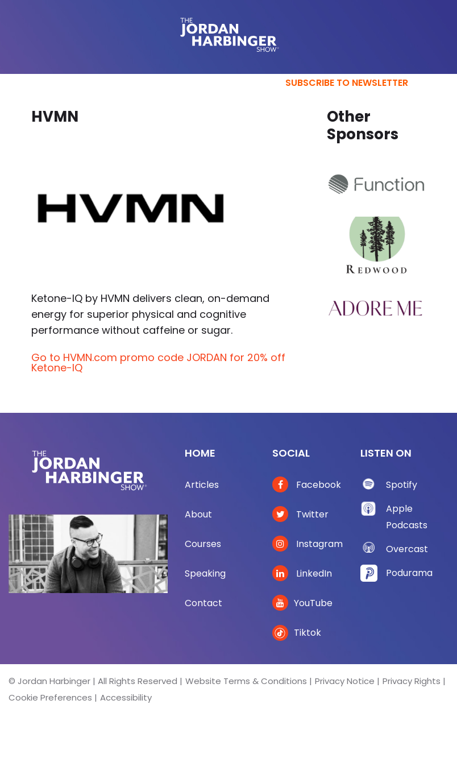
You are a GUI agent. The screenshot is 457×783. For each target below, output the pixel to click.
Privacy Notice (345, 681)
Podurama (409, 572)
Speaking (205, 573)
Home (200, 453)
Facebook (306, 484)
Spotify (401, 484)
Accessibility (126, 697)
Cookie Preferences (50, 697)
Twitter (300, 514)
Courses (203, 543)
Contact (203, 603)
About (198, 514)
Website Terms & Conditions (246, 681)
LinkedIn (302, 573)
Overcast (407, 549)
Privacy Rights (412, 681)
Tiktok (296, 632)
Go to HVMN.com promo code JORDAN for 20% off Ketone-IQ (158, 362)
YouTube (302, 603)
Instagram (307, 543)
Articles (202, 484)
